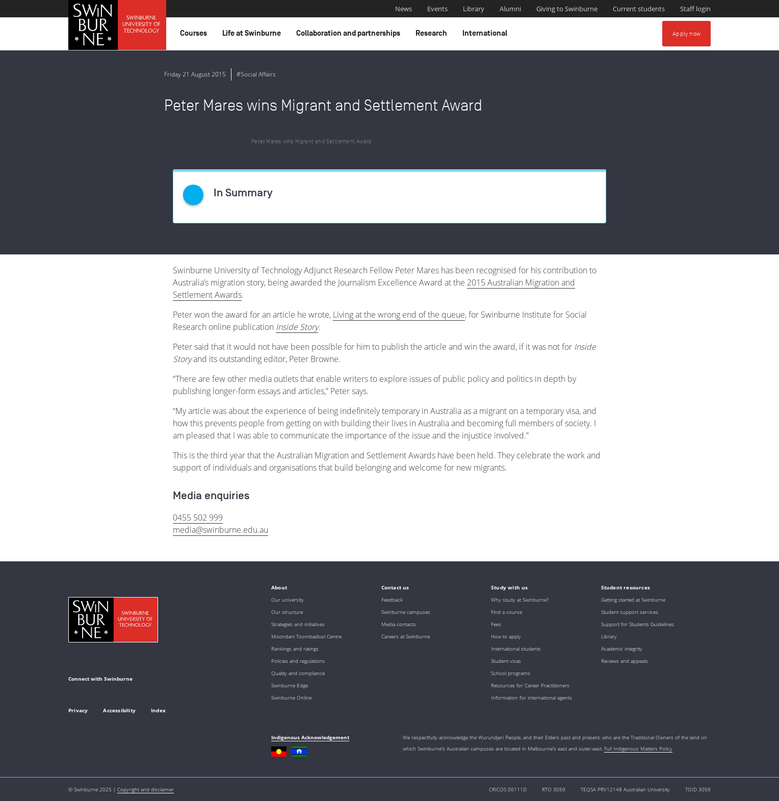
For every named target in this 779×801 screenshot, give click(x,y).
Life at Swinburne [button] (253, 36)
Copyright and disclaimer (145, 789)
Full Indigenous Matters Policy (638, 748)
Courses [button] (195, 36)
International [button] (486, 36)
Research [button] (433, 36)
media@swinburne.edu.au (220, 529)
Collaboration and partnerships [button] (349, 36)
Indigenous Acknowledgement (310, 737)
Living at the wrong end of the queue (399, 314)
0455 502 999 (198, 517)
